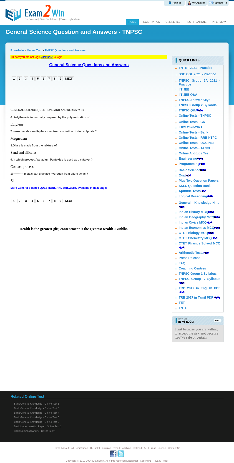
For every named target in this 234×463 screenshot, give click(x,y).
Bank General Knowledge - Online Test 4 (36, 412)
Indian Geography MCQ (196, 217)
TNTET (184, 308)
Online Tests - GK (192, 122)
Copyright (145, 460)
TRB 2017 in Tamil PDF (196, 297)
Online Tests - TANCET (196, 148)
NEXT (69, 78)
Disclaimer (132, 460)
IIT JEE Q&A (188, 94)
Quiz (182, 175)
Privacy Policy (160, 460)
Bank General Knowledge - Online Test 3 (36, 408)
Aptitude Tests (190, 191)
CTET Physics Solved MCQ (199, 243)
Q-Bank (94, 448)
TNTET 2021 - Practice (195, 68)
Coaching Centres (192, 268)
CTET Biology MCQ (193, 233)
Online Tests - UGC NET (197, 143)
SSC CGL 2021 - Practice (197, 74)
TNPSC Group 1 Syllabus (197, 273)
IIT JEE (184, 89)
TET (182, 302)
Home (132, 21)
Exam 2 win (43, 13)
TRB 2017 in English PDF (199, 288)
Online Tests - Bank (193, 132)
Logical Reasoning (193, 196)
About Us (67, 448)
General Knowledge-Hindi (199, 202)
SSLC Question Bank (195, 186)
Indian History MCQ (193, 212)
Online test (174, 21)
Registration (150, 21)
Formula (105, 448)
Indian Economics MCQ (196, 227)
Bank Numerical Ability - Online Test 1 (35, 431)
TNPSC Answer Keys (194, 100)
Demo (115, 448)
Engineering (188, 158)
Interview (219, 21)
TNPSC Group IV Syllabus (199, 279)
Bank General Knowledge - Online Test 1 (36, 403)
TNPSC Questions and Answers (65, 50)
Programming (189, 164)
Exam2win (17, 50)
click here (47, 57)
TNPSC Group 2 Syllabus (197, 105)
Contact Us (174, 448)
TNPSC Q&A (188, 110)
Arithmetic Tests (191, 252)
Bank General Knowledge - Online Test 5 (36, 417)
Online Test (34, 50)
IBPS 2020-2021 (190, 127)
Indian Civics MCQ (193, 222)
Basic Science (189, 170)
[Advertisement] (63, 94)
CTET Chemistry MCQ (195, 238)
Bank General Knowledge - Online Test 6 (36, 421)
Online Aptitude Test (194, 153)
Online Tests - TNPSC (195, 115)
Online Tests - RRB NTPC (198, 137)
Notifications (196, 21)
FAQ (182, 263)
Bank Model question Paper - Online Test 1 (38, 426)
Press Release (189, 258)
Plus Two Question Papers (199, 180)
